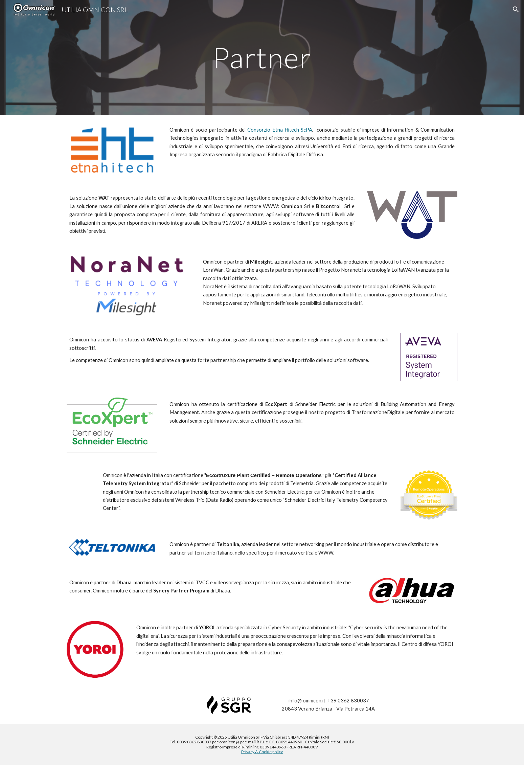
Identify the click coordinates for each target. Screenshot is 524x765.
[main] (262, 57)
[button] (516, 9)
